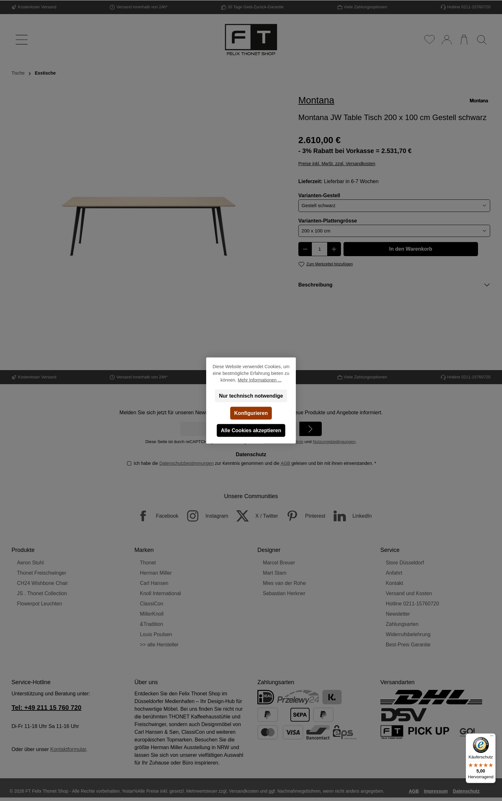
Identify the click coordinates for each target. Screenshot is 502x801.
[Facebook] (154, 516)
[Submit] (310, 429)
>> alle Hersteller (159, 644)
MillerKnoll (152, 614)
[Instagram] (204, 516)
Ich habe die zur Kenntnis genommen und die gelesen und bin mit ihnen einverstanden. (255, 463)
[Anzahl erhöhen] (334, 249)
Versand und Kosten (409, 593)
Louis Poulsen (156, 634)
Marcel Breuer (279, 562)
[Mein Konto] (446, 39)
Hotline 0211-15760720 (412, 603)
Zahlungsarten (402, 624)
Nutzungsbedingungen (334, 441)
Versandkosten (244, 791)
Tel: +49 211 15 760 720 (46, 707)
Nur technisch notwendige (251, 396)
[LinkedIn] (349, 516)
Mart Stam (275, 573)
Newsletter (398, 614)
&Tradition (151, 624)
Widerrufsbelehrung (408, 634)
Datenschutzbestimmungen (186, 463)
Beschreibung (315, 284)
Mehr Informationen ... (259, 380)
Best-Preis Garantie (408, 644)
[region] (148, 217)
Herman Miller (156, 573)
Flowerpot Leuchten (39, 603)
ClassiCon (151, 603)
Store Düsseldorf (405, 562)
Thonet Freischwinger (41, 573)
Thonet (148, 562)
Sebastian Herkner (284, 593)
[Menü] (20, 39)
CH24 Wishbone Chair (42, 583)
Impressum (436, 791)
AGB (285, 463)
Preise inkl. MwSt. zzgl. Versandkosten (336, 163)
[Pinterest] (302, 516)
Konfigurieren (251, 413)
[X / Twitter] (254, 516)
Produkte (23, 550)
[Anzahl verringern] (305, 249)
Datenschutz (466, 791)
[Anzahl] (320, 249)
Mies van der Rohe (284, 583)
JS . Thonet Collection (42, 593)
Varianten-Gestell (319, 195)
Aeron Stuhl (30, 562)
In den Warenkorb (411, 249)
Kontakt (394, 583)
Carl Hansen (154, 583)
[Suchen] (481, 39)
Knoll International (160, 593)
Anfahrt (394, 573)
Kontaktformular (68, 749)
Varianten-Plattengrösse (327, 220)
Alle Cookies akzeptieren (251, 430)
